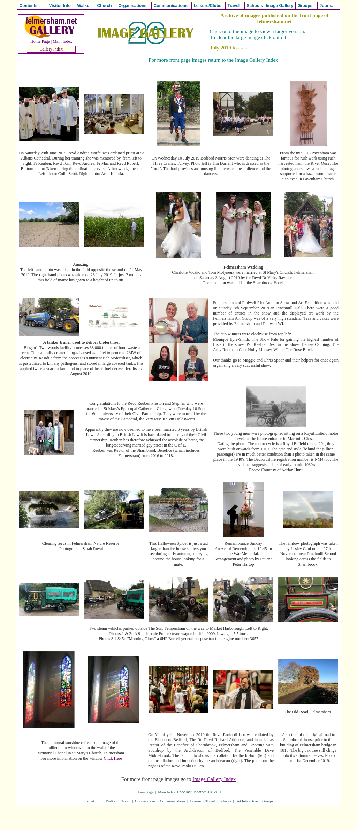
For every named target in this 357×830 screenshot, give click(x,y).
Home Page (40, 41)
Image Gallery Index (214, 779)
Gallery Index (51, 49)
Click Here (113, 758)
